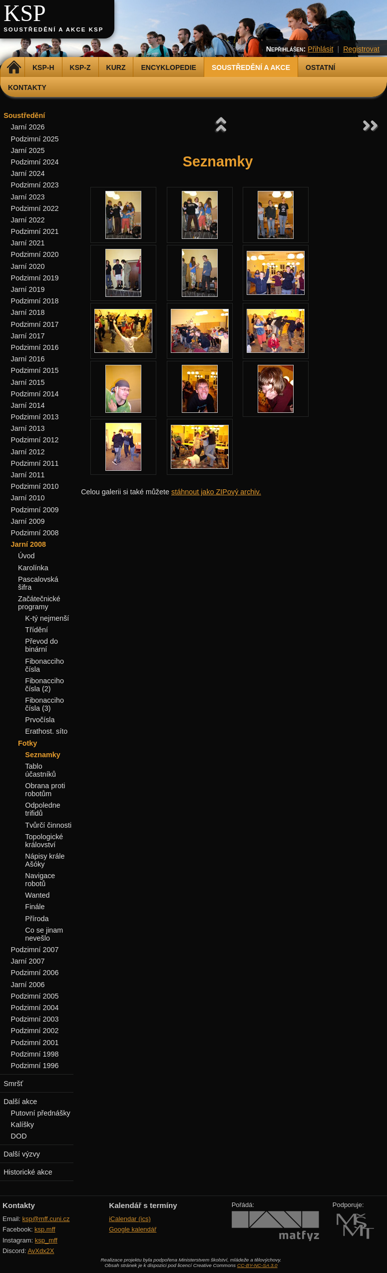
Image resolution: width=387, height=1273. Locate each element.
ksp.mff (44, 1229)
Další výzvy (21, 1154)
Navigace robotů (40, 880)
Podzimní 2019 (35, 278)
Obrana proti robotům (45, 790)
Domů (13, 67)
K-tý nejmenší (47, 618)
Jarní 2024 (28, 173)
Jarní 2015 (28, 382)
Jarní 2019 (28, 289)
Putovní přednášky (40, 1113)
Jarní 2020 (28, 266)
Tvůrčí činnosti (48, 825)
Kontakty (27, 87)
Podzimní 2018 (35, 301)
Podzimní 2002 (35, 1031)
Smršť (13, 1084)
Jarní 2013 (28, 428)
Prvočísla (39, 720)
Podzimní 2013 (35, 417)
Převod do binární (41, 645)
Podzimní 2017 (35, 324)
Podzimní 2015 (35, 370)
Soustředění (24, 115)
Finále (34, 907)
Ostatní (320, 67)
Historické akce (27, 1172)
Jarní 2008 (28, 544)
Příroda (36, 919)
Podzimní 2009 (35, 510)
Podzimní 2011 (35, 463)
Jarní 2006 (28, 985)
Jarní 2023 (28, 197)
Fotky (27, 743)
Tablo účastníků (40, 770)
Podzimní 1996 (35, 1066)
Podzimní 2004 (35, 1008)
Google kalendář (132, 1229)
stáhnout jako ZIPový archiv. (216, 492)
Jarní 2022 (28, 220)
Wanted (37, 895)
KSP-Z (80, 67)
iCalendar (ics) (130, 1219)
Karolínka (33, 568)
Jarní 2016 (28, 359)
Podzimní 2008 (35, 533)
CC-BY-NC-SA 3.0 (257, 1265)
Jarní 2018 (28, 312)
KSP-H (43, 67)
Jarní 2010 (28, 498)
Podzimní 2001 (35, 1043)
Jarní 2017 (28, 336)
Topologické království (44, 841)
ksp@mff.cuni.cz (46, 1219)
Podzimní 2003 (35, 1019)
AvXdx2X (40, 1251)
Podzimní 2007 (35, 950)
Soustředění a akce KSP (53, 29)
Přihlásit (320, 49)
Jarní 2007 (28, 961)
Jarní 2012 (28, 452)
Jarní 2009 (28, 521)
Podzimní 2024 (35, 162)
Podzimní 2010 (35, 486)
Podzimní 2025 (35, 139)
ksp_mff (46, 1240)
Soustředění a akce (251, 67)
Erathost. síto (46, 731)
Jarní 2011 (28, 475)
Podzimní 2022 (35, 208)
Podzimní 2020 (35, 254)
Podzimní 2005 (35, 996)
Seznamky (42, 755)
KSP (24, 13)
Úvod (26, 556)
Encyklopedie (168, 67)
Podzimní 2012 (35, 440)
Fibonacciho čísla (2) (44, 685)
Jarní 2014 (28, 405)
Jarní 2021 (28, 243)
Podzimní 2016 (35, 347)
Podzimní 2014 (35, 394)
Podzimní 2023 (35, 185)
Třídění (36, 630)
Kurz (116, 67)
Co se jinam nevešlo (44, 934)
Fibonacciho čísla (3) (44, 704)
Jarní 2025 (28, 150)
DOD (19, 1136)
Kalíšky (22, 1125)
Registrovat (361, 49)
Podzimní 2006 (35, 973)
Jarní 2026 (28, 127)
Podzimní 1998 (35, 1054)
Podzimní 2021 (35, 231)
